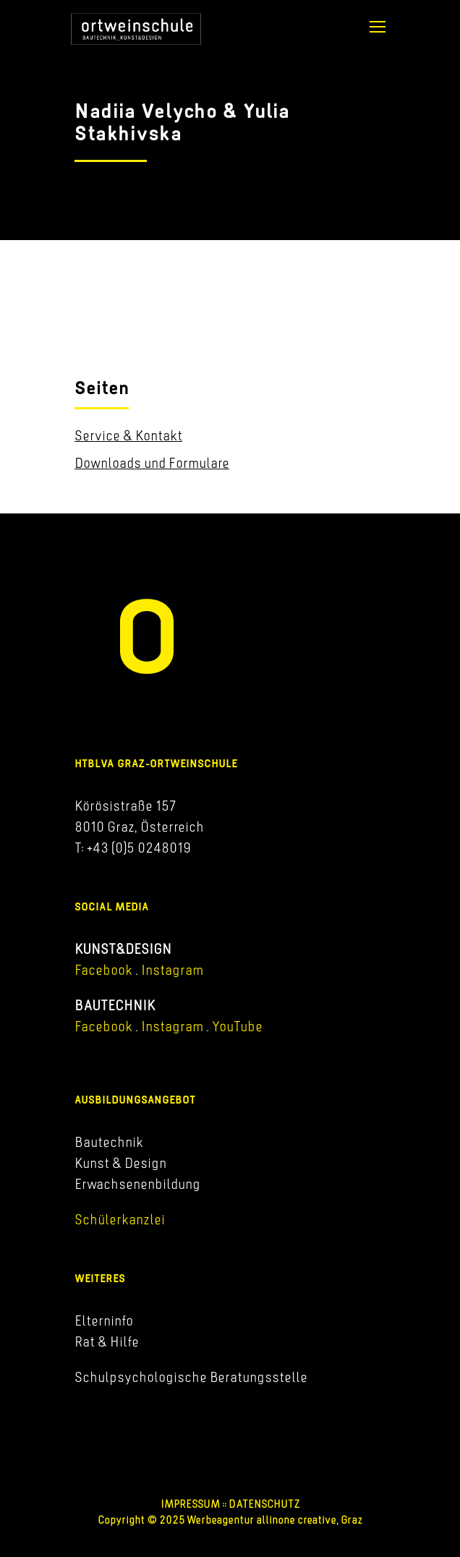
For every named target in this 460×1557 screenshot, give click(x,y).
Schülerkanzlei (119, 1219)
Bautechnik (108, 1142)
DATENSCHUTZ (264, 1504)
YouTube (237, 1026)
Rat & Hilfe (106, 1341)
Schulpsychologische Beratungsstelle (190, 1377)
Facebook (103, 970)
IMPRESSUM (190, 1504)
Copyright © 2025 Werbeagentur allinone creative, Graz (230, 1520)
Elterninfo (103, 1320)
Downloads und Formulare (151, 463)
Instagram (170, 970)
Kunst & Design (120, 1163)
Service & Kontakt (128, 435)
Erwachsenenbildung (137, 1184)
